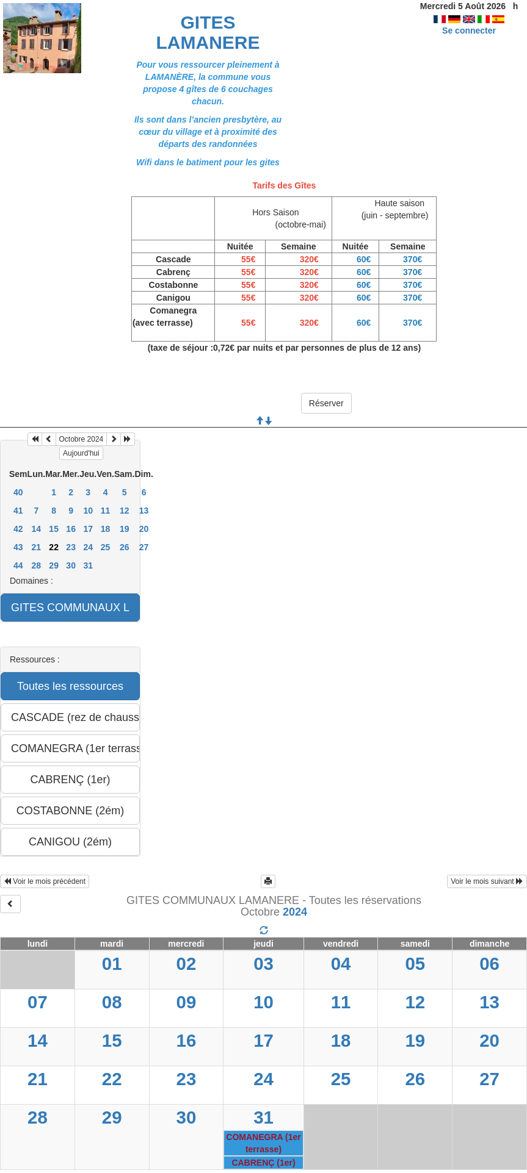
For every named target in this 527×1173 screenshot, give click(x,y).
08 (112, 1002)
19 (124, 529)
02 (186, 963)
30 (71, 565)
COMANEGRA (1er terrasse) (263, 1143)
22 (112, 1079)
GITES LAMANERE (208, 32)
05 (415, 963)
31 (88, 565)
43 (18, 547)
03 (263, 963)
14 (37, 529)
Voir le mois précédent (44, 881)
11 (106, 510)
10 (88, 510)
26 (124, 547)
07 (37, 1002)
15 (54, 529)
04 (341, 963)
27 (144, 547)
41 (18, 510)
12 (124, 510)
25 (106, 547)
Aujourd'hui (81, 453)
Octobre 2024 (81, 439)
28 (37, 565)
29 (54, 565)
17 (88, 529)
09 (186, 1002)
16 (71, 529)
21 (37, 547)
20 (144, 529)
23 (71, 547)
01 (112, 963)
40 (18, 492)
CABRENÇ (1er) (263, 1163)
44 (18, 565)
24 (88, 547)
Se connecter (469, 30)
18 (106, 529)
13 (144, 510)
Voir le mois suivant (487, 881)
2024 (295, 912)
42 (18, 529)
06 (489, 963)
